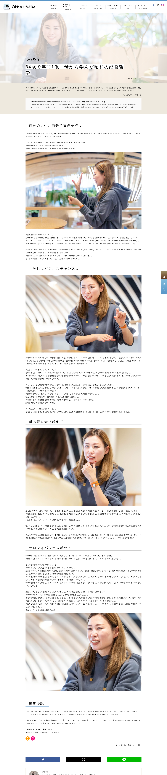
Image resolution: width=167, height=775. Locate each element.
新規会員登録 (164, 275)
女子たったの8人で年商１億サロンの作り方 (42, 732)
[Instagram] (33, 738)
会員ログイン (164, 286)
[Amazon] (28, 738)
